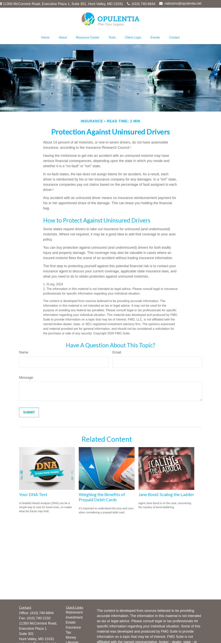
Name (23, 352)
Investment (74, 617)
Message (26, 377)
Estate (71, 622)
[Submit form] (29, 412)
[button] (45, 37)
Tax (68, 632)
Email (116, 352)
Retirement (74, 612)
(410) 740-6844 (141, 4)
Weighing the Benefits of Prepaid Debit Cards (102, 497)
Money (71, 637)
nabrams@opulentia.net (180, 3)
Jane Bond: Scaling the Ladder (166, 494)
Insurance (73, 627)
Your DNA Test (33, 494)
